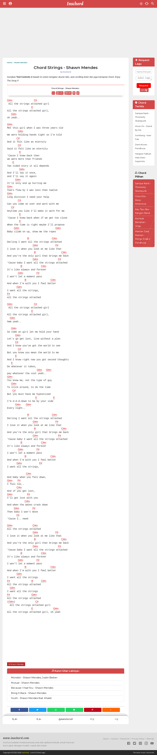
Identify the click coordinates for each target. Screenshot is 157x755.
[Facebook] (19, 710)
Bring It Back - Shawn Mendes (28, 693)
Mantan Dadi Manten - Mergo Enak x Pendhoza (142, 237)
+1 (92, 719)
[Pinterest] (93, 710)
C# (35, 100)
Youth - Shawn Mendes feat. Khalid (31, 698)
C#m (54, 238)
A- (38, 719)
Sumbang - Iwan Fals (143, 137)
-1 (117, 719)
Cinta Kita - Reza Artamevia (141, 200)
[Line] (74, 710)
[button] (111, 710)
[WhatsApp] (56, 710)
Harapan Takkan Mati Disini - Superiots (143, 157)
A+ (14, 719)
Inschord (25, 752)
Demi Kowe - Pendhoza (141, 146)
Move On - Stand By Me (143, 128)
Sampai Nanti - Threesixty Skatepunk (142, 117)
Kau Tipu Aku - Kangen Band (142, 211)
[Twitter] (38, 710)
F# (56, 245)
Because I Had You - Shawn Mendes (32, 687)
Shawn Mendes (17, 664)
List (144, 90)
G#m (9, 100)
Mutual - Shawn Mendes (25, 682)
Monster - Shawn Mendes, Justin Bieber (34, 677)
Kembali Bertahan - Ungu (140, 222)
